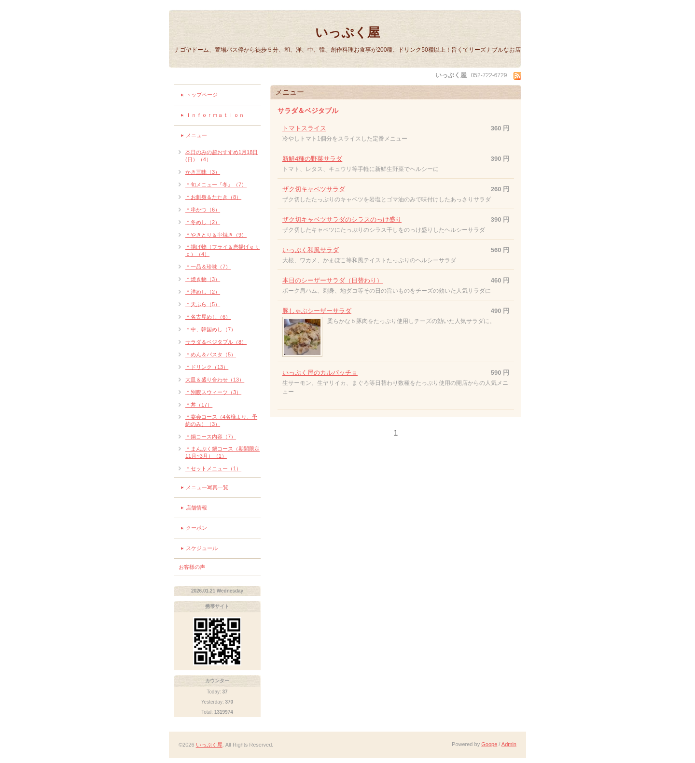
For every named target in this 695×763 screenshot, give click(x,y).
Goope (489, 744)
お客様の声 (192, 567)
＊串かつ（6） (202, 209)
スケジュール (202, 548)
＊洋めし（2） (202, 292)
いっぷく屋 (347, 32)
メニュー (196, 135)
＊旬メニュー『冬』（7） (216, 184)
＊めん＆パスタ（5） (210, 354)
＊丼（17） (198, 405)
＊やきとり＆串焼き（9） (216, 235)
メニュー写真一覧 (207, 487)
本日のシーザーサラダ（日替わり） (332, 280)
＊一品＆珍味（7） (208, 266)
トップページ (202, 95)
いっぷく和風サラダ (310, 250)
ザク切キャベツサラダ (313, 189)
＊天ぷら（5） (202, 304)
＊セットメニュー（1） (213, 468)
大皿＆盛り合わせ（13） (214, 379)
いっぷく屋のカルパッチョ (320, 372)
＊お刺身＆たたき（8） (213, 197)
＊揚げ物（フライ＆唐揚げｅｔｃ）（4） (222, 250)
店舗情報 (196, 507)
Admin (508, 744)
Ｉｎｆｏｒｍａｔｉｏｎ (215, 115)
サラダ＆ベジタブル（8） (216, 342)
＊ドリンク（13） (206, 367)
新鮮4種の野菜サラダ (312, 158)
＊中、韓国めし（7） (210, 329)
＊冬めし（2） (202, 222)
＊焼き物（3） (202, 279)
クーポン (196, 528)
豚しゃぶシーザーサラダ (316, 310)
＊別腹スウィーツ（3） (213, 392)
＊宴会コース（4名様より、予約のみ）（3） (221, 420)
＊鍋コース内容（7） (210, 436)
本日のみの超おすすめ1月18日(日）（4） (221, 155)
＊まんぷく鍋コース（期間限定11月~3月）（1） (222, 452)
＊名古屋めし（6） (208, 317)
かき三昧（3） (202, 172)
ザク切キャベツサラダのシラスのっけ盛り (342, 219)
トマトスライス (304, 128)
